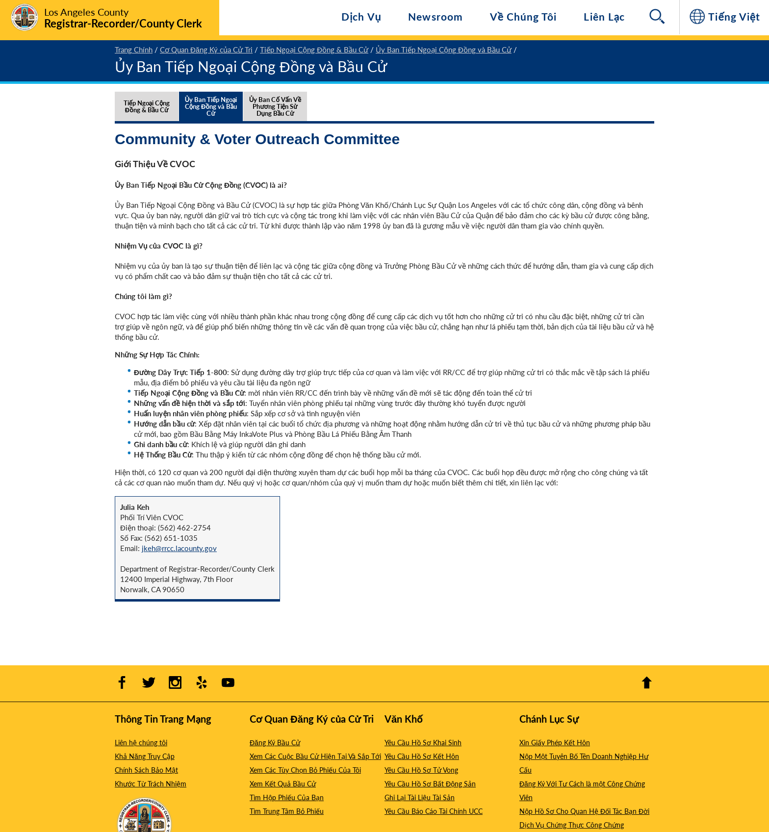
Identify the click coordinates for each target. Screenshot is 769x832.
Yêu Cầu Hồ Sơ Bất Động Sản (430, 783)
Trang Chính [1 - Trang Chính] (134, 49)
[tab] (147, 116)
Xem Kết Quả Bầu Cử (283, 783)
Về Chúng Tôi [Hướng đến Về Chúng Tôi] (523, 16)
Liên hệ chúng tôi (141, 742)
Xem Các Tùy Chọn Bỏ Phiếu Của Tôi (305, 770)
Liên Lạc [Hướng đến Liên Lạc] (604, 16)
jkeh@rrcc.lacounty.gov (179, 548)
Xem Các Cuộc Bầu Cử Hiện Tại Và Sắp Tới (315, 756)
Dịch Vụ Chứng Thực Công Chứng (571, 825)
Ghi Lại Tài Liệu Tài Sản (419, 797)
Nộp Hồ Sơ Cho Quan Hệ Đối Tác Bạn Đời (584, 811)
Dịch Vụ (361, 16)
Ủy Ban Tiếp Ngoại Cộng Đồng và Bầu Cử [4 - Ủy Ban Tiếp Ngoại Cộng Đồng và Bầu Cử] (444, 49)
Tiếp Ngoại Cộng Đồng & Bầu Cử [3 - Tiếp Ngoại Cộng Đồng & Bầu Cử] (314, 49)
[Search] (658, 17)
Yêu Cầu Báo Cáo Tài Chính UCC (433, 811)
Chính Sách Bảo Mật (146, 770)
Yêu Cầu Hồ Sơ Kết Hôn (421, 756)
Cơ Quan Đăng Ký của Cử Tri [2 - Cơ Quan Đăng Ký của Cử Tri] (206, 49)
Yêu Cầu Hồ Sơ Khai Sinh (422, 742)
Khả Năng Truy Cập (145, 756)
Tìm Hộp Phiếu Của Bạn (287, 797)
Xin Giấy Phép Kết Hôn (554, 742)
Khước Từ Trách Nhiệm (150, 783)
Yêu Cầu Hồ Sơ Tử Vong (421, 770)
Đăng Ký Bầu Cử (275, 742)
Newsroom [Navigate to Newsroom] (435, 16)
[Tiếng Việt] (724, 17)
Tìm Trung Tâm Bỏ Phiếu (287, 811)
